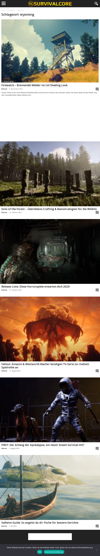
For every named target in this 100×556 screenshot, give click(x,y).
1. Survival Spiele (8, 81)
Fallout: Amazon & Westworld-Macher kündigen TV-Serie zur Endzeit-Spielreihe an (45, 365)
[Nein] (96, 550)
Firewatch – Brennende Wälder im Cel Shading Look (34, 85)
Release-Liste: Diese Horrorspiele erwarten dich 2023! (35, 286)
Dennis (4, 448)
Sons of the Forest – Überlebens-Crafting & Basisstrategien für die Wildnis (49, 209)
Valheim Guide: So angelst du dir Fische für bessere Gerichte (39, 522)
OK (39, 552)
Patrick (4, 89)
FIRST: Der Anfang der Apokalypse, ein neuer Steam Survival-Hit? (42, 445)
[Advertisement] (50, 121)
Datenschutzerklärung (54, 552)
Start (3, 10)
